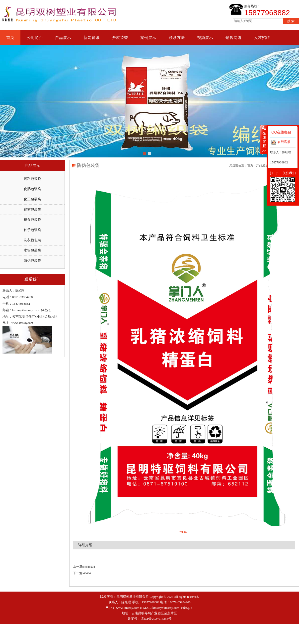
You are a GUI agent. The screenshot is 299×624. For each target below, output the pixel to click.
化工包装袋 (32, 199)
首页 (10, 37)
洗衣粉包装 (32, 240)
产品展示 (63, 37)
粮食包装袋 (32, 220)
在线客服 (281, 142)
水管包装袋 (32, 250)
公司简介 (35, 37)
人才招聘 (262, 37)
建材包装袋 (32, 209)
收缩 (263, 139)
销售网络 (233, 37)
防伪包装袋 (32, 260)
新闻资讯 (91, 37)
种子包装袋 (32, 230)
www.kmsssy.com (127, 608)
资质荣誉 (120, 37)
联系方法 (177, 37)
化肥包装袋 (32, 189)
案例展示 (148, 37)
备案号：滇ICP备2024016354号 (149, 619)
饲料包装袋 (32, 179)
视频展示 (205, 37)
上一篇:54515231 (84, 566)
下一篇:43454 (82, 573)
